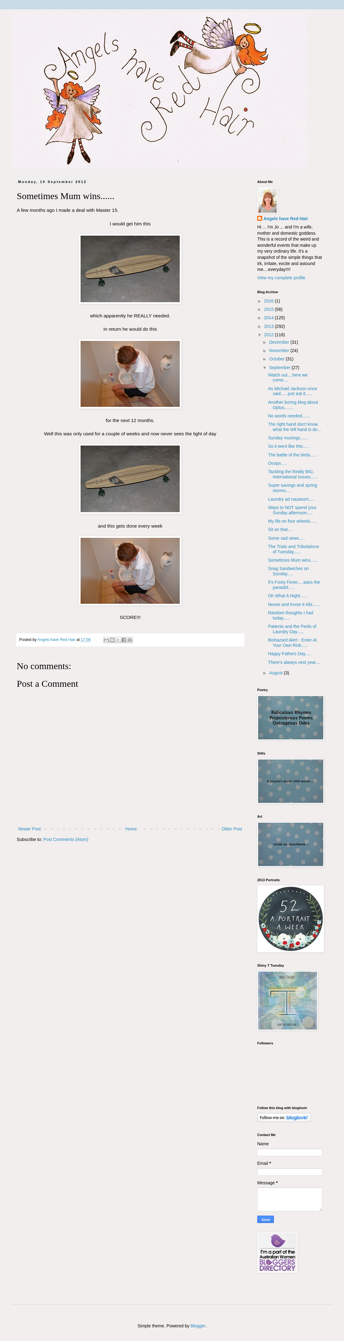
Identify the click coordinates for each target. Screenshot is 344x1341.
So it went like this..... (288, 446)
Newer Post (29, 828)
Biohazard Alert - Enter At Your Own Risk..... (292, 643)
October (277, 358)
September (280, 367)
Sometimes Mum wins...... (293, 560)
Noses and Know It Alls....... (294, 604)
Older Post (232, 828)
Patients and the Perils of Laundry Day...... (292, 629)
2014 (269, 317)
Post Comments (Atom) (65, 839)
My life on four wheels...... (292, 521)
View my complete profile (281, 277)
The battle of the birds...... (292, 454)
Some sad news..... (286, 538)
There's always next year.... (294, 662)
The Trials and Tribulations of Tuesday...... (293, 549)
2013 (269, 326)
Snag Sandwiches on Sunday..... (288, 571)
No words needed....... (289, 415)
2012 (269, 334)
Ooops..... (277, 463)
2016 (269, 300)
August (276, 672)
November (279, 350)
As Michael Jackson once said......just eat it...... (292, 391)
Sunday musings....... (288, 437)
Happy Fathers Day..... (289, 653)
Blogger (198, 1325)
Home (131, 828)
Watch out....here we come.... (288, 377)
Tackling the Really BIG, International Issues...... (293, 474)
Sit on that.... (280, 529)
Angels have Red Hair (285, 218)
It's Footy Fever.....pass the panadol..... (294, 585)
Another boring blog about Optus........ (293, 405)
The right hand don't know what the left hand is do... (294, 427)
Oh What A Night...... (287, 595)
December (279, 342)
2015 (269, 309)
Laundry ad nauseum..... (291, 499)
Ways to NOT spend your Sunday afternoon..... (292, 510)
